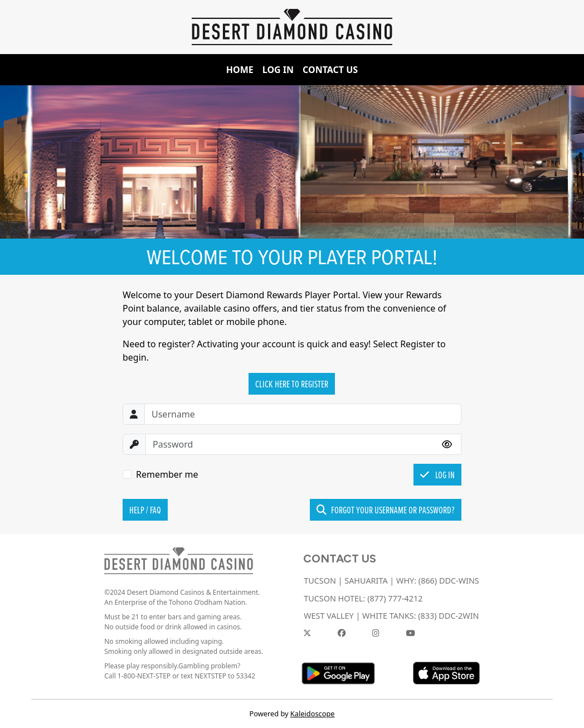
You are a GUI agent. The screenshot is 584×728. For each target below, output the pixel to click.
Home (240, 70)
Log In (278, 70)
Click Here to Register (291, 384)
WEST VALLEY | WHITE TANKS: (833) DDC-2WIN (391, 615)
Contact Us (330, 70)
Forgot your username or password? (386, 510)
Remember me (167, 474)
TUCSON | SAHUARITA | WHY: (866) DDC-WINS (391, 580)
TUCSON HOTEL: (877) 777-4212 (363, 598)
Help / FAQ (145, 510)
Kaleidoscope (312, 713)
